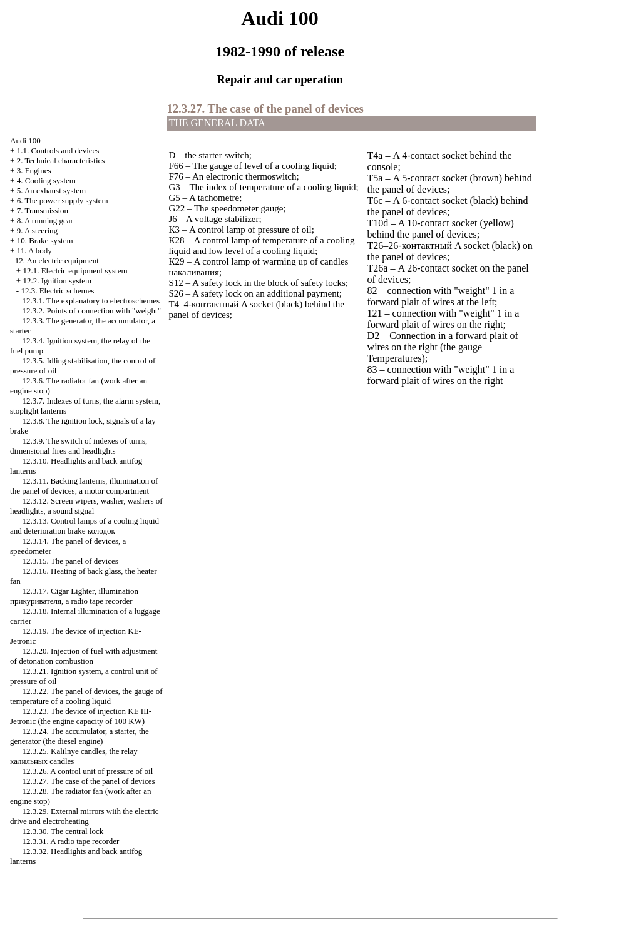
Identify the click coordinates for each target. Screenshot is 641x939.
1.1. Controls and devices (58, 150)
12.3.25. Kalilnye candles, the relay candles (74, 756)
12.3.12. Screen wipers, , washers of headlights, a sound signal (86, 505)
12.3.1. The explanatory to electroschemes (91, 300)
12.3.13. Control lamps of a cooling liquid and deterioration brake (84, 525)
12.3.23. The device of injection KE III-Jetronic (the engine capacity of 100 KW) (80, 716)
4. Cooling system (46, 180)
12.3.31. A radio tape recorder (71, 841)
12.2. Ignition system (57, 280)
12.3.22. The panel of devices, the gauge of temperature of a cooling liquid (86, 696)
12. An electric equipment (57, 260)
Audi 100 (25, 140)
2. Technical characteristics (61, 160)
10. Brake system (45, 240)
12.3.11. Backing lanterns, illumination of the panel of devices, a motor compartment (84, 485)
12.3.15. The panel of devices (70, 561)
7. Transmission (42, 210)
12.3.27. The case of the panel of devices (89, 781)
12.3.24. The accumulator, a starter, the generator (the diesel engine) (79, 736)
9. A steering (37, 230)
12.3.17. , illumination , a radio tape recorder (74, 596)
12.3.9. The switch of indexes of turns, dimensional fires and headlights (78, 445)
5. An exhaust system (51, 190)
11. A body (34, 250)
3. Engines (34, 170)
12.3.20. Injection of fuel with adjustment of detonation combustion (83, 656)
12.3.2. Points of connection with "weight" (92, 310)
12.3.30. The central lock (63, 831)
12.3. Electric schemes (57, 290)
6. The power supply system (62, 200)
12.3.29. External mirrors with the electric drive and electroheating (84, 816)
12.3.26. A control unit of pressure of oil (88, 771)
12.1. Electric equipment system (75, 270)
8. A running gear (45, 220)
